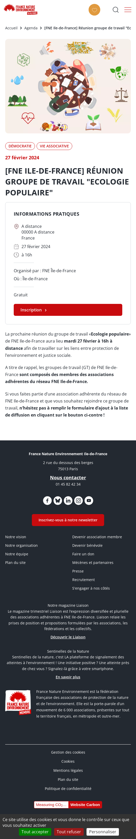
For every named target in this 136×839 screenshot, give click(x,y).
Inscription (31, 310)
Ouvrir (115, 9)
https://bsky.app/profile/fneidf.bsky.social (58, 500)
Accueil (11, 27)
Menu (128, 9)
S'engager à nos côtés (91, 588)
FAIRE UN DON (96, 14)
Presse (78, 571)
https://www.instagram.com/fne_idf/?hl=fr (78, 500)
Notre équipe (16, 553)
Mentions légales (68, 770)
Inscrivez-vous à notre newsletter (68, 519)
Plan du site (15, 562)
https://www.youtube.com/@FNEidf (89, 500)
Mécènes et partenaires (92, 562)
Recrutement (83, 579)
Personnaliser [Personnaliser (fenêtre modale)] (102, 832)
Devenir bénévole (87, 545)
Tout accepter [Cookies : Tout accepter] (35, 832)
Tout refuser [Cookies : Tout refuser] (69, 832)
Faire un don (83, 553)
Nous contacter (68, 478)
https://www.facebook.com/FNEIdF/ (47, 500)
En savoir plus (68, 676)
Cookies (68, 761)
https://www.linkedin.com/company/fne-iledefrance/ (68, 500)
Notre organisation (21, 545)
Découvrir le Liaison (68, 637)
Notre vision (15, 536)
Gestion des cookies (68, 752)
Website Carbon (85, 804)
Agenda (31, 27)
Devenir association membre (97, 536)
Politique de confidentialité (68, 788)
